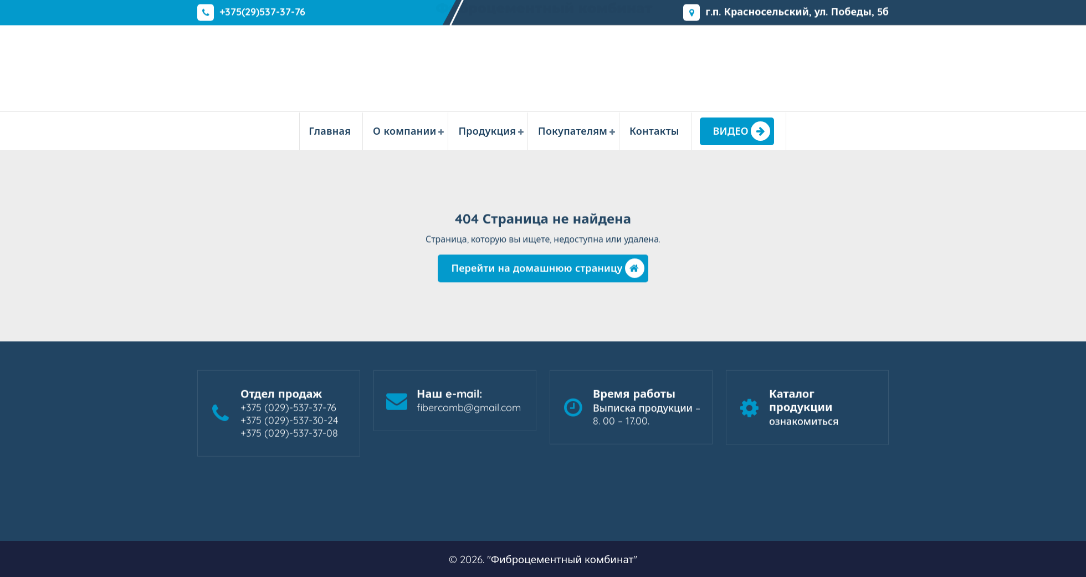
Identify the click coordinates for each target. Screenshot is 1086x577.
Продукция (487, 131)
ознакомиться (803, 425)
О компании (405, 131)
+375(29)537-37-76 (262, 11)
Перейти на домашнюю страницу (547, 271)
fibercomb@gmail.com (469, 411)
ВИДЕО (741, 131)
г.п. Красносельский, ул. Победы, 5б (797, 11)
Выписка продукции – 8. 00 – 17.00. (646, 418)
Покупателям (572, 131)
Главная (330, 131)
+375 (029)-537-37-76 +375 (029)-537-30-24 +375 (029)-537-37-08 (289, 424)
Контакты (654, 131)
